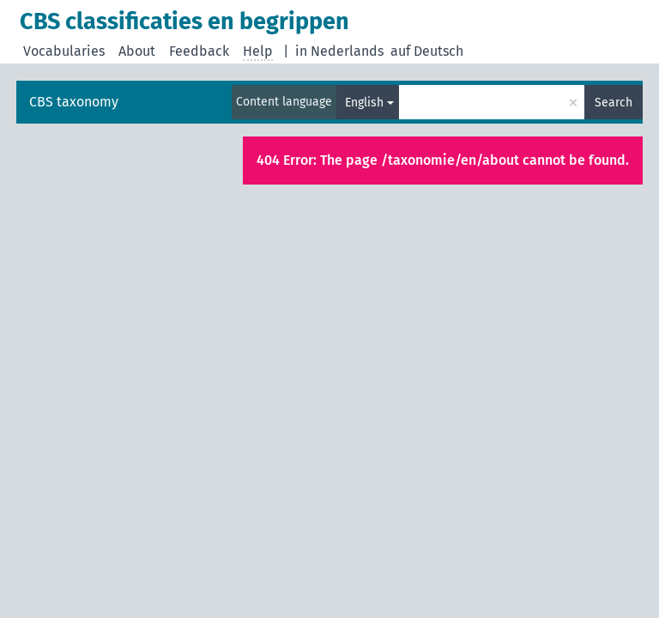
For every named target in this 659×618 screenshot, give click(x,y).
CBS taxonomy (73, 102)
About (136, 51)
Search (613, 102)
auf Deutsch (426, 51)
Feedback (199, 51)
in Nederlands (339, 51)
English (364, 102)
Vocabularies (64, 51)
